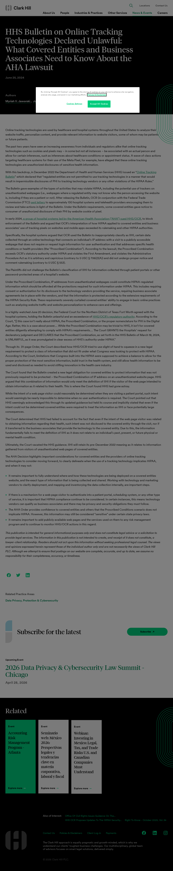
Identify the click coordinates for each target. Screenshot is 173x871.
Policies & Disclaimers (97, 95)
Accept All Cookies (99, 104)
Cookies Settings (74, 103)
